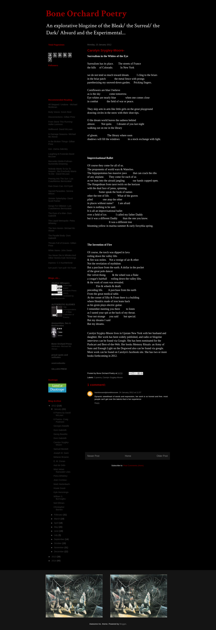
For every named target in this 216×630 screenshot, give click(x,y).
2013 (54, 556)
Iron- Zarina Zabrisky (58, 149)
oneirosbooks (58, 363)
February (58, 514)
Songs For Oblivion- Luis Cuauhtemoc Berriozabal (59, 207)
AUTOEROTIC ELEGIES (63, 304)
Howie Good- (60, 488)
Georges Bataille (61, 426)
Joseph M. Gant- (61, 453)
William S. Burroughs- (60, 497)
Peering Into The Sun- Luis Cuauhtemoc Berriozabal (60, 179)
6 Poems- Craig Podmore (61, 420)
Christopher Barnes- (59, 508)
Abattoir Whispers (60, 283)
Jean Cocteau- (60, 480)
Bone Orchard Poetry (86, 13)
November (59, 547)
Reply (96, 403)
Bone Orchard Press (61, 344)
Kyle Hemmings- (61, 492)
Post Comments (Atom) (133, 465)
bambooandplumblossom (106, 392)
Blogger (122, 624)
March (57, 519)
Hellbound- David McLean (60, 129)
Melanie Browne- (61, 457)
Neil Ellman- (59, 503)
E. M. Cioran (59, 461)
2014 (54, 560)
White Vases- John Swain (60, 250)
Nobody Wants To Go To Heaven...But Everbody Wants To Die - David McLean (62, 171)
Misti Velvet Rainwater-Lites (62, 470)
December (59, 551)
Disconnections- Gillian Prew (61, 117)
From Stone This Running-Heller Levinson (60, 123)
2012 (54, 405)
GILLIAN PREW (59, 369)
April (56, 523)
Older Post (162, 456)
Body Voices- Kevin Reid (59, 112)
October (58, 543)
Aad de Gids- (60, 465)
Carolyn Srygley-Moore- (61, 443)
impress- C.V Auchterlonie (60, 263)
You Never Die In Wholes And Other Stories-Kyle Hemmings (62, 256)
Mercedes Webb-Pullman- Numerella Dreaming (60, 162)
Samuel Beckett (61, 449)
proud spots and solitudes (59, 356)
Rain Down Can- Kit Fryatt (60, 186)
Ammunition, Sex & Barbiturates (61, 324)
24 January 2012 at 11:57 (130, 392)
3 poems (98, 377)
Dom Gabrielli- (60, 430)
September (59, 539)
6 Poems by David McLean (62, 414)
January (58, 409)
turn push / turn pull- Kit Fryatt (62, 268)
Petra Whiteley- (61, 476)
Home (128, 456)
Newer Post (93, 456)
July (56, 535)
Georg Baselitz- (61, 434)
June (56, 531)
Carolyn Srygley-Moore (113, 377)
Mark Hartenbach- (62, 484)
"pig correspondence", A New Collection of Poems (69, 312)
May (56, 527)
